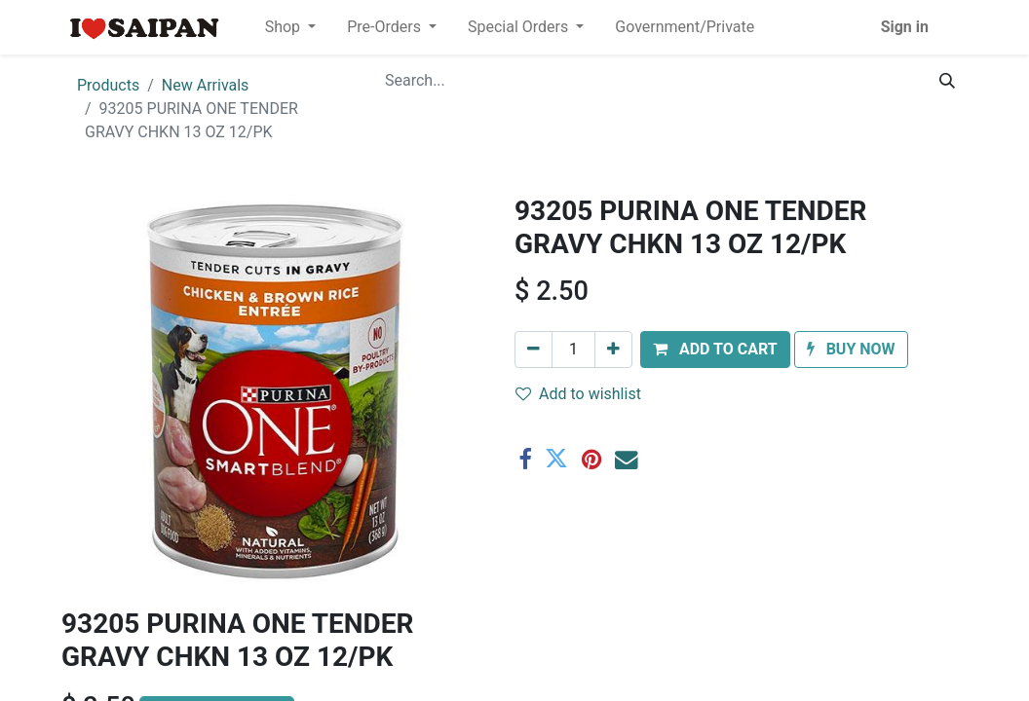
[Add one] (613, 349)
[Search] (947, 80)
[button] (715, 349)
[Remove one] (533, 349)
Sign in (905, 27)
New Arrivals (205, 85)
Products (108, 85)
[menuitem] (684, 27)
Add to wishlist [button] (578, 394)
